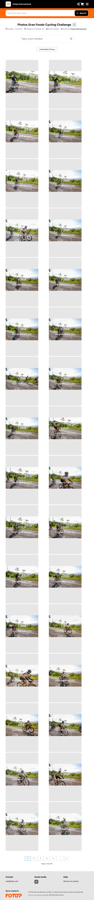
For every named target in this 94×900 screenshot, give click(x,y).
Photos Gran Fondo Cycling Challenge (44, 24)
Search (81, 13)
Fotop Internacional (22, 4)
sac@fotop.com (12, 881)
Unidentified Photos (47, 49)
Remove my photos (71, 881)
